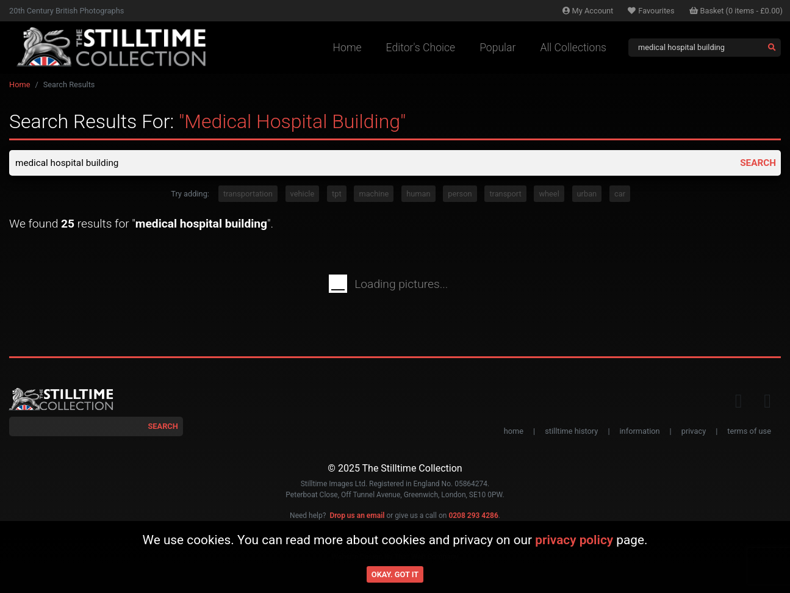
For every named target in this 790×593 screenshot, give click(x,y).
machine (374, 194)
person (460, 194)
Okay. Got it (395, 574)
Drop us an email (356, 516)
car (619, 194)
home (513, 432)
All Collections (573, 47)
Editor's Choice (421, 47)
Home (347, 47)
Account (588, 10)
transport (505, 194)
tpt (337, 194)
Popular (497, 47)
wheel (549, 194)
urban (587, 194)
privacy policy (574, 540)
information (640, 432)
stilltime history (571, 432)
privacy (693, 432)
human (418, 194)
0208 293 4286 (473, 516)
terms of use (749, 432)
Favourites (651, 10)
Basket (736, 10)
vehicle (302, 194)
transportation (248, 194)
